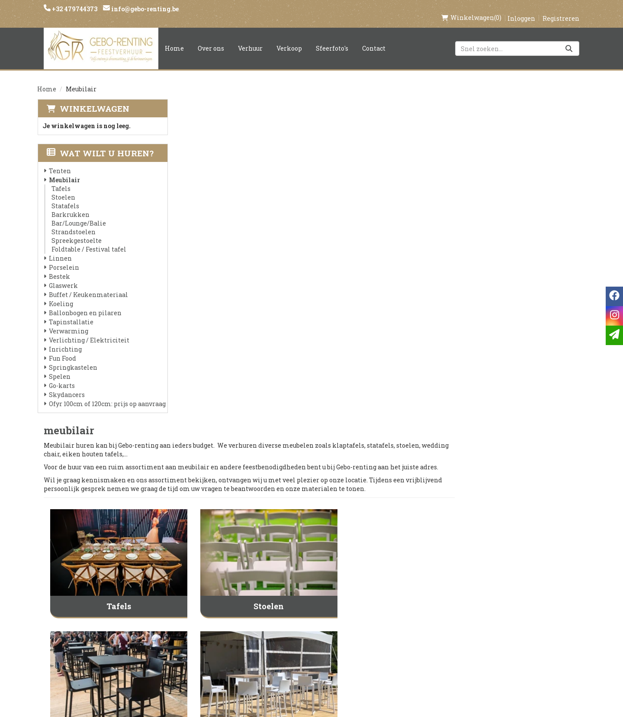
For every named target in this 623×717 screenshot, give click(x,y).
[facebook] (462, 593)
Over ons (211, 39)
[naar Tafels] (248, 221)
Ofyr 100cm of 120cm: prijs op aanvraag (106, 395)
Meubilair (64, 171)
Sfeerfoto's (332, 39)
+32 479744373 (74, 9)
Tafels (60, 179)
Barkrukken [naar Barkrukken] (248, 396)
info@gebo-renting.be (144, 9)
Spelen (59, 367)
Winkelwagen (94, 99)
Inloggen (521, 9)
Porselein (63, 258)
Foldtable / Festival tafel (88, 240)
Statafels (65, 197)
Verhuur (250, 39)
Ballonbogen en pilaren (84, 304)
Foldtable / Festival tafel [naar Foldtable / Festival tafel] (383, 519)
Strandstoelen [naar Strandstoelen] (518, 396)
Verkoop (289, 39)
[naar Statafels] (518, 221)
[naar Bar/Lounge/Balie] (383, 343)
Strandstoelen (73, 223)
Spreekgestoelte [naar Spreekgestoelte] (248, 519)
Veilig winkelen (301, 604)
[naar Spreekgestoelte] (248, 465)
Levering (288, 589)
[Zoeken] (569, 39)
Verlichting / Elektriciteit (88, 331)
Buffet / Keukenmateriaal (88, 285)
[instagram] (479, 593)
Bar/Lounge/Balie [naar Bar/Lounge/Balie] (383, 396)
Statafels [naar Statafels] (518, 274)
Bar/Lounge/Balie (78, 214)
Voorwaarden (206, 619)
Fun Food (62, 349)
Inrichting (64, 340)
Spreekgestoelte (76, 231)
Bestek (59, 267)
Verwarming (68, 322)
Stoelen (63, 188)
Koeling (60, 295)
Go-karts (61, 376)
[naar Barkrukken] (248, 343)
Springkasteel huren (310, 663)
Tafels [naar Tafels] (248, 274)
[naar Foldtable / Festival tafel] (383, 465)
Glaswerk (62, 276)
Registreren (561, 9)
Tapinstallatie (70, 313)
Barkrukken (70, 205)
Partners (197, 604)
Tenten (59, 162)
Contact (373, 39)
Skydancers (66, 385)
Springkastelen (72, 358)
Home (174, 39)
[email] (614, 335)
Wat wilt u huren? (99, 144)
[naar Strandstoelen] (518, 343)
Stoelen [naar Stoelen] (383, 274)
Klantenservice (392, 589)
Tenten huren (297, 648)
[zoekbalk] (517, 39)
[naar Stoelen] (383, 221)
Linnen (59, 249)
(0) (471, 8)
